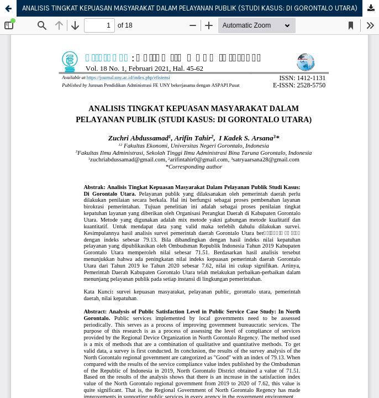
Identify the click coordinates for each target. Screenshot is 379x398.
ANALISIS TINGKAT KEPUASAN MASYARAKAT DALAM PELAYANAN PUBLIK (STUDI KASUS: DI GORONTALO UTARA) (189, 8)
